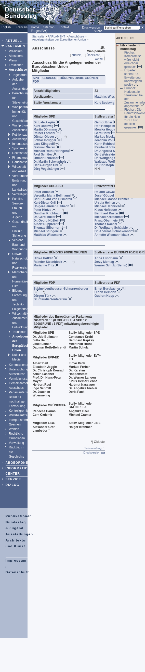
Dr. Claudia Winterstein (55, 299)
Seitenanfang (94, 448)
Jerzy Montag (109, 262)
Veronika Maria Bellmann (56, 195)
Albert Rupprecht (51, 224)
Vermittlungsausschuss (24, 378)
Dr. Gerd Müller (49, 217)
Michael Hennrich (112, 206)
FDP (36, 81)
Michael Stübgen (50, 231)
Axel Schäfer (48, 154)
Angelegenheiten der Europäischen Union (59, 39)
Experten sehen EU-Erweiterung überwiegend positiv (133, 77)
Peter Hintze (47, 210)
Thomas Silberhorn (52, 227)
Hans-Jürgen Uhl (51, 165)
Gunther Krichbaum (53, 213)
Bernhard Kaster (111, 213)
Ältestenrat (16, 56)
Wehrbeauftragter (21, 415)
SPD (36, 78)
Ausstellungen (19, 534)
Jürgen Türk (47, 296)
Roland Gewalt (110, 192)
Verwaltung (16, 443)
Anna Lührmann (111, 258)
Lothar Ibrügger (50, 140)
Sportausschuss (23, 148)
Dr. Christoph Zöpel (113, 165)
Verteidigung (20, 194)
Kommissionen (19, 365)
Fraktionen (16, 65)
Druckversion (91, 27)
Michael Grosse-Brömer (116, 199)
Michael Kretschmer (114, 217)
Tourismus (19, 332)
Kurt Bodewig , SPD (111, 103)
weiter (99, 58)
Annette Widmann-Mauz (117, 235)
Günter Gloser (49, 136)
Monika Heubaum (112, 129)
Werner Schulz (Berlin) (116, 265)
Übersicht (93, 55)
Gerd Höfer (107, 133)
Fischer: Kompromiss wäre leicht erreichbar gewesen (133, 60)
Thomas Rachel (111, 224)
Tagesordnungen (23, 75)
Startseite (38, 36)
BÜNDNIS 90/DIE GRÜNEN (79, 78)
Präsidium (15, 51)
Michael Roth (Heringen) (56, 151)
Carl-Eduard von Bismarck (58, 199)
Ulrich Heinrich (110, 292)
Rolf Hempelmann (112, 126)
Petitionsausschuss (25, 134)
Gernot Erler (108, 122)
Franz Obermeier (111, 220)
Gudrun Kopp (109, 296)
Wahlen (14, 429)
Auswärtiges (20, 139)
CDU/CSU (50, 78)
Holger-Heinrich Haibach (56, 206)
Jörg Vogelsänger (51, 169)
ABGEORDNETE (19, 462)
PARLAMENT (16, 46)
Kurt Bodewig (48, 126)
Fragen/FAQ (39, 31)
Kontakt (64, 27)
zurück (76, 55)
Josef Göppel (109, 195)
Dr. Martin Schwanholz (55, 161)
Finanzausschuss (24, 157)
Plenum (14, 60)
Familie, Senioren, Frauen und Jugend (18, 208)
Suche (98, 31)
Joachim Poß (109, 140)
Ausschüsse (18, 69)
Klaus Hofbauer (111, 210)
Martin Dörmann (50, 129)
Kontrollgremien (19, 410)
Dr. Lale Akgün (49, 122)
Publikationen (19, 516)
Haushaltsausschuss (26, 162)
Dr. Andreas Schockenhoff (118, 231)
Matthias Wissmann (53, 235)
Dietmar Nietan (49, 147)
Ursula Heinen (110, 202)
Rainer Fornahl (49, 133)
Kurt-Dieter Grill (50, 202)
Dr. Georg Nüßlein (51, 220)
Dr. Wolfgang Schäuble (116, 227)
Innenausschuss (23, 144)
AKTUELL (14, 41)
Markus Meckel (110, 136)
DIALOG (12, 485)
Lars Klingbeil (48, 144)
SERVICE (13, 479)
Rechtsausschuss (24, 153)
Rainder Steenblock (53, 262)
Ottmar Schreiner (51, 158)
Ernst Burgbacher (112, 288)
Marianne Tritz (49, 265)
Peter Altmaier (49, 192)
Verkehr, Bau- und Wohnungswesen (24, 244)
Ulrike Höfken (48, 258)
